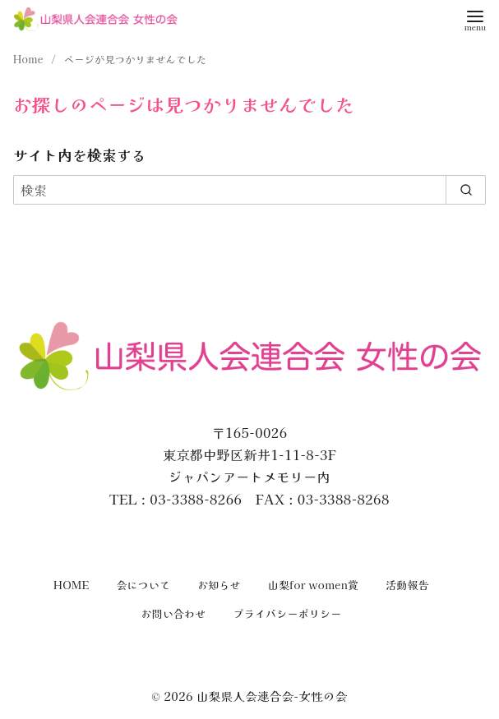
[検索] (249, 190)
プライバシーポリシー (287, 613)
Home (29, 59)
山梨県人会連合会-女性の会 (272, 695)
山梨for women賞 (313, 584)
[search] (466, 190)
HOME (71, 584)
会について (143, 584)
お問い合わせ (173, 613)
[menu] (475, 19)
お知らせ (219, 584)
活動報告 (407, 584)
